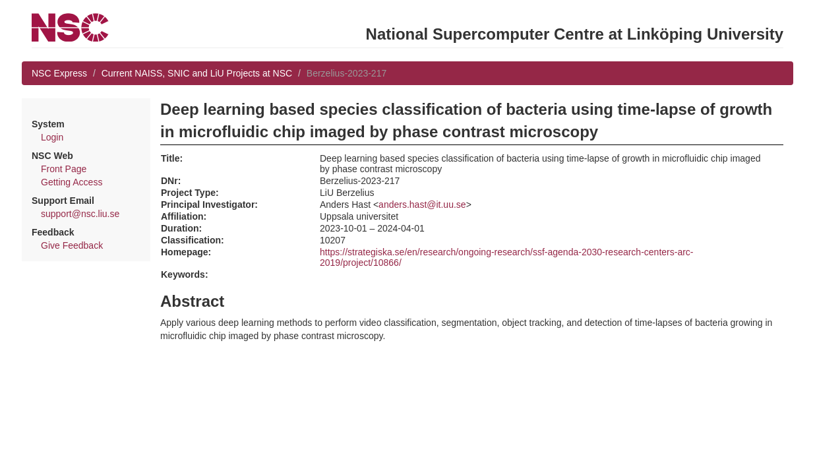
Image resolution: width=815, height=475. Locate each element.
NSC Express (59, 73)
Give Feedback (72, 245)
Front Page (63, 169)
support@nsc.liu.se (80, 213)
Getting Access (71, 182)
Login (52, 137)
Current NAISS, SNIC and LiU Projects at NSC (197, 73)
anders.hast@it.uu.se (422, 204)
